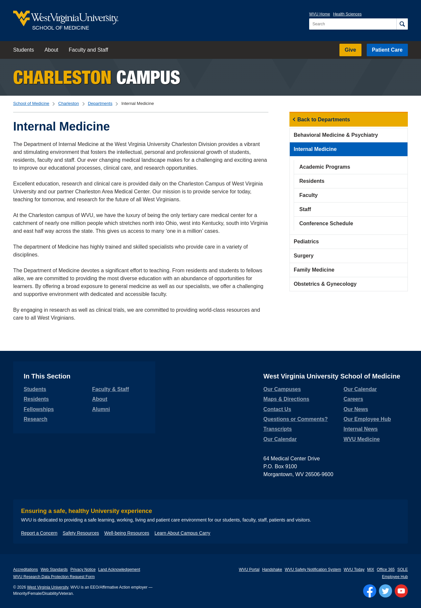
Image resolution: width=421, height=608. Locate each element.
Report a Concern (39, 533)
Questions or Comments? (295, 419)
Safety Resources (81, 533)
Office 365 (386, 569)
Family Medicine (314, 270)
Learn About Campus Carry (182, 533)
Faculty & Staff (110, 389)
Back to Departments (323, 119)
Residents (311, 181)
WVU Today (354, 569)
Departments (100, 103)
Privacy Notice (83, 569)
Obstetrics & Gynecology (325, 284)
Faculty (308, 195)
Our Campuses (282, 389)
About (51, 50)
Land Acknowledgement (119, 569)
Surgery (303, 255)
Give (350, 50)
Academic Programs (324, 167)
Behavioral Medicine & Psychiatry (336, 135)
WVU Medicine (361, 439)
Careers (353, 399)
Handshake (272, 569)
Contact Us (277, 409)
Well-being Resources (126, 533)
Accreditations (25, 569)
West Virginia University (47, 587)
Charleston (68, 103)
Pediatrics (306, 241)
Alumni (101, 409)
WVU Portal (249, 569)
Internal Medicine (315, 149)
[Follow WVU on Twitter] (385, 590)
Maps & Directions (286, 399)
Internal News (360, 429)
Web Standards (54, 569)
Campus (96, 77)
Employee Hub (395, 576)
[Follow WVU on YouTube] (401, 590)
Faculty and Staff (88, 50)
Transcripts (277, 429)
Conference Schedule (326, 223)
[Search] (402, 24)
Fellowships (39, 409)
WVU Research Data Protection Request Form (54, 576)
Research (35, 419)
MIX (370, 569)
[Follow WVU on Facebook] (369, 590)
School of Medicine (31, 103)
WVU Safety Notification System (313, 569)
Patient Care (387, 50)
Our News (355, 409)
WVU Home (319, 14)
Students (23, 50)
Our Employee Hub (367, 419)
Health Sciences (347, 14)
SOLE (402, 569)
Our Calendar (280, 439)
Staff (305, 209)
